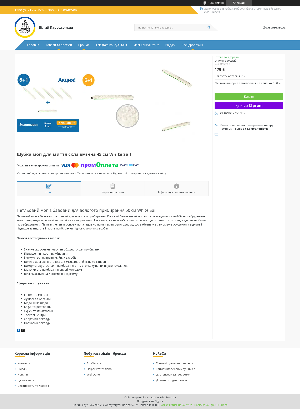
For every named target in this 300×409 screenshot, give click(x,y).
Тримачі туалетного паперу (174, 363)
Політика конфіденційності (211, 405)
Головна (33, 44)
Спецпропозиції (193, 44)
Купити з (249, 106)
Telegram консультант (111, 44)
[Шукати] (208, 27)
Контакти (24, 363)
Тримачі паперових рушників (175, 369)
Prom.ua (171, 397)
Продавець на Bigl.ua (150, 401)
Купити (249, 96)
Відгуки (170, 44)
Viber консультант (146, 44)
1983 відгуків (216, 3)
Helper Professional (99, 369)
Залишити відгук (274, 27)
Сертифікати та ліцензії (33, 386)
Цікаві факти (26, 380)
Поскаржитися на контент (176, 405)
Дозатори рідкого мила (171, 380)
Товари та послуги (58, 44)
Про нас (83, 44)
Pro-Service (94, 363)
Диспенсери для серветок (173, 374)
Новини (23, 374)
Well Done (93, 374)
